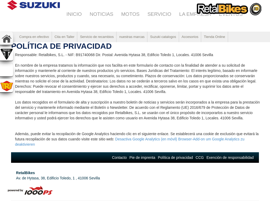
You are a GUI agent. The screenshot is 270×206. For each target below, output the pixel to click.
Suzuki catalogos (163, 37)
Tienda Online (214, 37)
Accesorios (190, 37)
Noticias (101, 14)
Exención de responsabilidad (230, 157)
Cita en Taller (65, 37)
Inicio (74, 14)
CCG (200, 157)
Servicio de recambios (97, 37)
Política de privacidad (175, 157)
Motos (130, 14)
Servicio (159, 14)
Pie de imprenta (142, 157)
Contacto (119, 157)
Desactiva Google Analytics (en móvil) (146, 139)
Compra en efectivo (34, 37)
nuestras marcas (131, 37)
